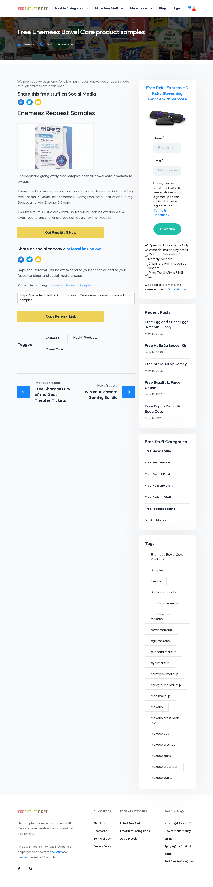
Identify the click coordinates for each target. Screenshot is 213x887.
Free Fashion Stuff (158, 497)
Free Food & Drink (158, 474)
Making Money (155, 520)
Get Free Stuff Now (60, 233)
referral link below (84, 249)
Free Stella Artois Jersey (166, 364)
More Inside (141, 8)
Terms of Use (102, 838)
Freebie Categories (71, 8)
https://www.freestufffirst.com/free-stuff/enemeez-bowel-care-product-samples (76, 298)
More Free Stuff (109, 8)
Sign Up (178, 8)
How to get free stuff (178, 823)
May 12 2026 (153, 394)
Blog (162, 8)
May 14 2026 (154, 334)
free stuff (55, 852)
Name (158, 138)
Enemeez (52, 338)
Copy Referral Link (61, 316)
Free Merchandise (158, 451)
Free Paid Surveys (157, 462)
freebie (21, 857)
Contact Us (100, 831)
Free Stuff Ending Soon (135, 831)
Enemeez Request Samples (70, 285)
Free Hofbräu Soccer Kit (165, 346)
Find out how (176, 289)
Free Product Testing (160, 509)
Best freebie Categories (179, 861)
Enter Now (167, 229)
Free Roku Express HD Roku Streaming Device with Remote (167, 93)
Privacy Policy (102, 846)
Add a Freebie (128, 838)
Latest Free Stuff (130, 823)
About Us (99, 823)
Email (158, 161)
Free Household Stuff (160, 486)
